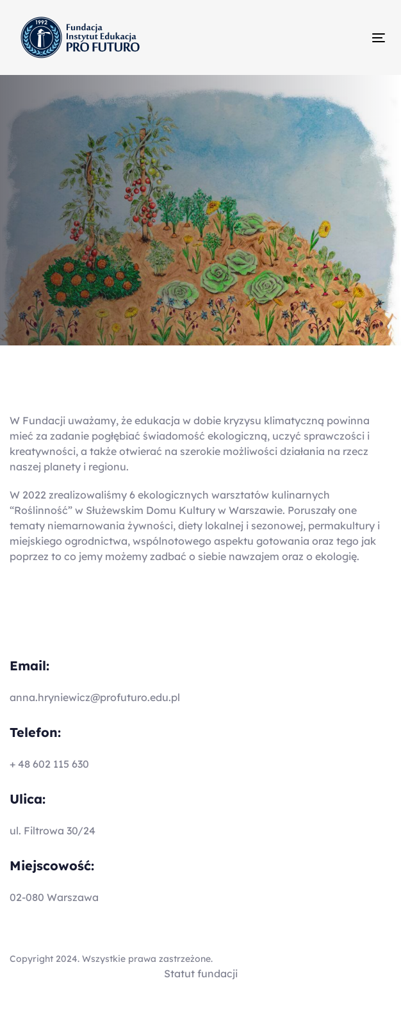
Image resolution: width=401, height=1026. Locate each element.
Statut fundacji (201, 973)
